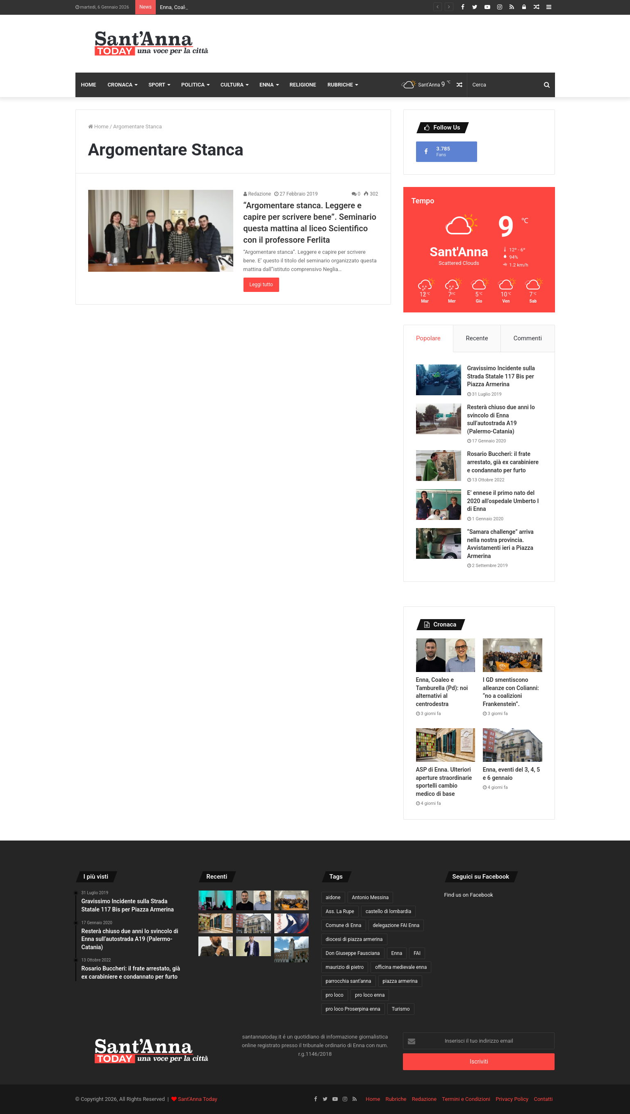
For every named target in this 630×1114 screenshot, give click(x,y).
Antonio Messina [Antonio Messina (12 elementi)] (370, 897)
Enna (266, 85)
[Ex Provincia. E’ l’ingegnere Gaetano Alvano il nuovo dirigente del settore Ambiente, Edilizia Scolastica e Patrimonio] (291, 949)
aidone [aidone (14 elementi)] (333, 897)
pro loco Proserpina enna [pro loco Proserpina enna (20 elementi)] (353, 1009)
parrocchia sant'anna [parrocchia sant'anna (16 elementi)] (348, 981)
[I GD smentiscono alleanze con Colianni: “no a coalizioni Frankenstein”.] (512, 655)
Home (88, 85)
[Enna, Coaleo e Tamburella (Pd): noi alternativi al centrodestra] (445, 655)
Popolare (428, 338)
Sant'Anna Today (197, 1099)
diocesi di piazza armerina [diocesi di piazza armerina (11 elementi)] (354, 939)
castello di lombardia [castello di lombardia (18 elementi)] (388, 911)
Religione (303, 85)
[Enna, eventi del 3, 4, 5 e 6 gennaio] (512, 745)
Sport (156, 85)
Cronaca (119, 85)
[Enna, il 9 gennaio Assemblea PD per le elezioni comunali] (215, 946)
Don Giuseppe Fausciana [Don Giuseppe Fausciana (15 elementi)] (353, 953)
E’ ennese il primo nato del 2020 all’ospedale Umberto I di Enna (503, 501)
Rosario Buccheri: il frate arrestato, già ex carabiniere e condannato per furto (503, 462)
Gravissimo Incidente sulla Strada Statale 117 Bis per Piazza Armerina (501, 376)
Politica (193, 85)
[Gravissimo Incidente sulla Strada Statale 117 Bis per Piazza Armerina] (438, 379)
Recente (477, 338)
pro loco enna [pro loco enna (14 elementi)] (370, 995)
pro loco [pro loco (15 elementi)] (334, 995)
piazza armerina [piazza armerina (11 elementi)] (400, 981)
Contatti (543, 1099)
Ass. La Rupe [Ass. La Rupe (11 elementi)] (340, 911)
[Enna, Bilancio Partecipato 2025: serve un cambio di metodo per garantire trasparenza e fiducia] (253, 946)
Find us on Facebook (468, 895)
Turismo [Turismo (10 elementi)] (401, 1009)
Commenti (528, 338)
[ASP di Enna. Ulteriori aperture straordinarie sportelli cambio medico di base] (445, 745)
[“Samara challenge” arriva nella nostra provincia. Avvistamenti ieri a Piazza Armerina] (438, 543)
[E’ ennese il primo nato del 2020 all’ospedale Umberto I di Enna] (438, 504)
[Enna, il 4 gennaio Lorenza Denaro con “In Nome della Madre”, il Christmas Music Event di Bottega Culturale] (291, 923)
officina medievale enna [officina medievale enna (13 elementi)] (401, 967)
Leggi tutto (261, 284)
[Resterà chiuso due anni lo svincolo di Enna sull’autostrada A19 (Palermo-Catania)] (438, 418)
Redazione (257, 194)
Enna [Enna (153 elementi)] (397, 953)
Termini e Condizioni (466, 1099)
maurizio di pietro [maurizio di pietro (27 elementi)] (345, 967)
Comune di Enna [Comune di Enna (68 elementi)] (344, 925)
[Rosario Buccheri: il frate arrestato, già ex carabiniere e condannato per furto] (438, 465)
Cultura (232, 85)
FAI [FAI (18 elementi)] (417, 953)
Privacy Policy (512, 1099)
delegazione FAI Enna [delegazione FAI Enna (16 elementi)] (396, 925)
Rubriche (340, 85)
